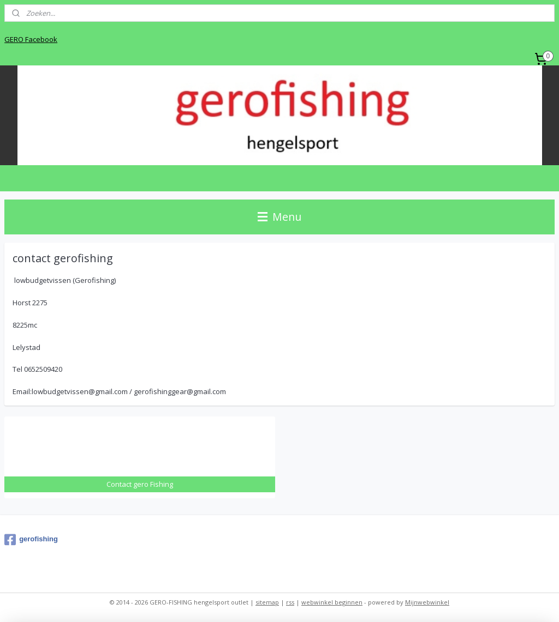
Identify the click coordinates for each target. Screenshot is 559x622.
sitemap (267, 602)
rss (290, 602)
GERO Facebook (30, 39)
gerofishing (31, 539)
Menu (279, 216)
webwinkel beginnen (331, 602)
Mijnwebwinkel (427, 602)
